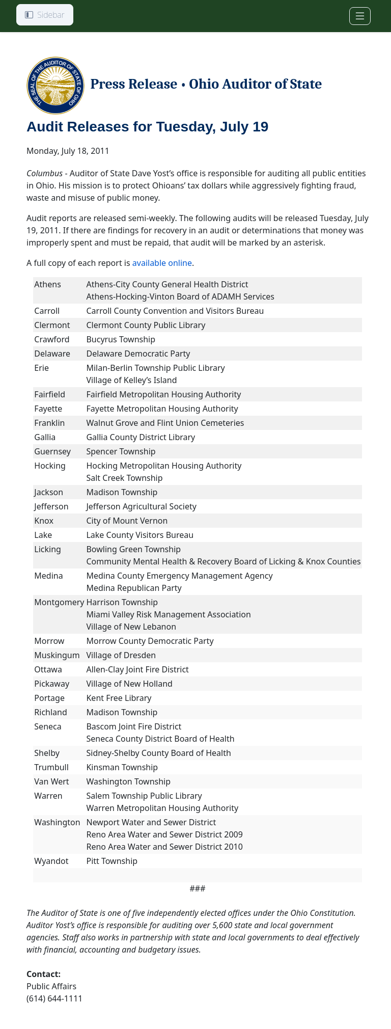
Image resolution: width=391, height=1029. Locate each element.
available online (162, 262)
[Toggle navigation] (360, 16)
